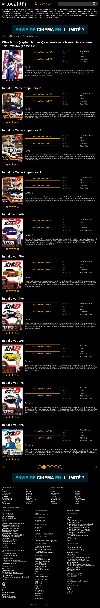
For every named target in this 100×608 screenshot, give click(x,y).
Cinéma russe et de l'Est (9, 540)
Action (4, 490)
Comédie (5, 496)
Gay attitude (71, 554)
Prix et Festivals (72, 513)
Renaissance (38, 598)
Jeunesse (29, 493)
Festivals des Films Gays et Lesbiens (79, 531)
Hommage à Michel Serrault (43, 535)
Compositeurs (6, 580)
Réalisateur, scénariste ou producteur (46, 541)
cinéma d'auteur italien (9, 532)
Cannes (69, 517)
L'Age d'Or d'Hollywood (9, 555)
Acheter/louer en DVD (42, 59)
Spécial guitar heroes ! (41, 569)
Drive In (4, 590)
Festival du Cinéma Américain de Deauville (80, 524)
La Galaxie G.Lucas (40, 536)
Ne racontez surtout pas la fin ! (77, 559)
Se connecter (45, 3)
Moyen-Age (38, 595)
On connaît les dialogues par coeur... (78, 561)
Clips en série (38, 558)
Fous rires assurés (73, 552)
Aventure (5, 495)
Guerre (28, 490)
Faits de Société (39, 517)
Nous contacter (56, 605)
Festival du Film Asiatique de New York (79, 526)
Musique (29, 495)
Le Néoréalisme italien (9, 563)
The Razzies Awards (73, 539)
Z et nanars (70, 571)
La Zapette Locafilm (40, 543)
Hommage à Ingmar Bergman (44, 533)
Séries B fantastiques (9, 598)
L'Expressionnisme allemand (11, 560)
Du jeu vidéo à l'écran (9, 518)
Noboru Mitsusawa (86, 93)
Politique (29, 498)
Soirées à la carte (72, 543)
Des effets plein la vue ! (74, 547)
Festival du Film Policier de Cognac (78, 527)
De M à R (5, 586)
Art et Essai (5, 521)
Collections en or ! (8, 566)
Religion (37, 530)
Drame (4, 501)
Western (29, 503)
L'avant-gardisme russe (9, 557)
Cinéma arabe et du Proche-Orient (13, 523)
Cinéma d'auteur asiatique (10, 527)
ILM (35, 539)
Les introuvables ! (7, 575)
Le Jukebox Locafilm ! (41, 555)
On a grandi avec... (40, 551)
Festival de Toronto (73, 522)
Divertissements (7, 498)
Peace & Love (38, 568)
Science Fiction (31, 500)
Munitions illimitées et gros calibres (78, 557)
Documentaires (7, 500)
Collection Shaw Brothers (10, 572)
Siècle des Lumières (73, 510)
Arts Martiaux (6, 493)
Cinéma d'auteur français (10, 530)
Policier (28, 496)
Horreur (28, 491)
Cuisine (36, 513)
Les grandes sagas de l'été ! (43, 549)
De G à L (4, 584)
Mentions (48, 605)
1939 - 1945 (38, 583)
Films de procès (39, 520)
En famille (70, 579)
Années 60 (37, 585)
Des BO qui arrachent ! (41, 576)
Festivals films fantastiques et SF (77, 532)
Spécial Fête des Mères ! (75, 573)
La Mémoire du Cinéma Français (12, 574)
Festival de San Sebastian (75, 521)
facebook (69, 605)
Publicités (64, 605)
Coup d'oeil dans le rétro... (42, 560)
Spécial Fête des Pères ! (74, 575)
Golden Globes (71, 534)
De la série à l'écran (8, 516)
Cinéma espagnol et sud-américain (13, 535)
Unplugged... (38, 571)
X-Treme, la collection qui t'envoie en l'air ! (15, 577)
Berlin (69, 516)
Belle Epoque (38, 590)
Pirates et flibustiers (8, 596)
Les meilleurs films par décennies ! (78, 535)
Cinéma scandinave (8, 541)
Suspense (29, 501)
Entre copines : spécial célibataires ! (78, 551)
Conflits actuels (39, 592)
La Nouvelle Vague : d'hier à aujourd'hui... (15, 562)
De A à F (4, 582)
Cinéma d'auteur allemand (10, 525)
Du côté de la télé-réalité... (42, 546)
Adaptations (6, 510)
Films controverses (40, 524)
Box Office (5, 546)
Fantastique (6, 503)
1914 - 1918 (38, 582)
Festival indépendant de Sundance (78, 529)
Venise (69, 540)
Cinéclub (5, 547)
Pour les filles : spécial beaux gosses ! (79, 564)
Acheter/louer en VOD (42, 52)
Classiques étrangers (9, 553)
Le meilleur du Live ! (40, 566)
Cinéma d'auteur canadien (10, 528)
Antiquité (37, 588)
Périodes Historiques (41, 579)
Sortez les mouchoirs (74, 567)
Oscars (69, 537)
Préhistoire (37, 597)
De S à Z (4, 587)
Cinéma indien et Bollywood (11, 536)
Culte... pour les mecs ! (74, 546)
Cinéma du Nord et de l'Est (10, 533)
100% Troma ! (6, 569)
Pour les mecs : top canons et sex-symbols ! (81, 566)
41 (60, 467)
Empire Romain (39, 593)
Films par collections (10, 508)
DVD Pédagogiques (40, 510)
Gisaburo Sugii (85, 51)
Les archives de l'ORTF (41, 548)
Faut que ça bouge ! (40, 565)
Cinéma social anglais (9, 543)
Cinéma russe (6, 538)
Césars (69, 519)
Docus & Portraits (40, 563)
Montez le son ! (39, 574)
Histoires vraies (39, 522)
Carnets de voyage (8, 570)
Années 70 (37, 587)
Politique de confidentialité (37, 605)
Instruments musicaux (41, 515)
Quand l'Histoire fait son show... (44, 553)
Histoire (37, 529)
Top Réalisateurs (72, 585)
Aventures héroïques (8, 593)
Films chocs (38, 527)
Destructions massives (74, 549)
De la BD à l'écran (7, 515)
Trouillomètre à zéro (73, 569)
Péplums (5, 594)
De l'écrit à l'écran (7, 513)
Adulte (4, 491)
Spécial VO (70, 583)
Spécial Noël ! (71, 576)
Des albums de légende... (42, 561)
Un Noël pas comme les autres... (77, 581)
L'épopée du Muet (7, 558)
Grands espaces (72, 556)
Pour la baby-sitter (73, 562)
